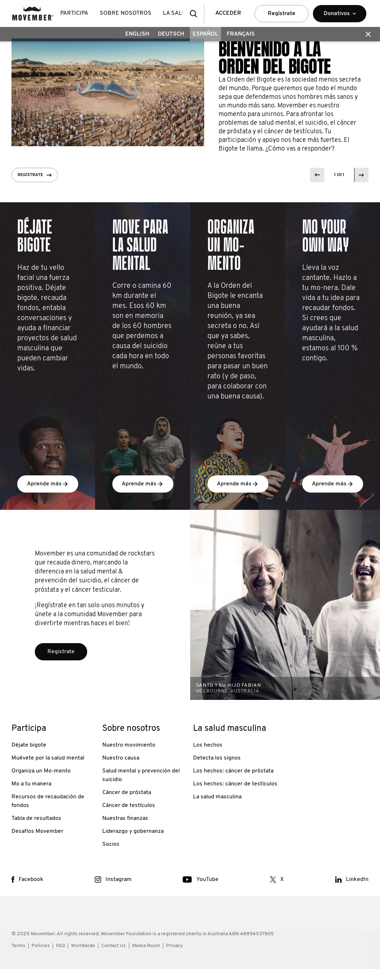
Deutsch (171, 34)
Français (241, 34)
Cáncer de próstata (126, 792)
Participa (74, 13)
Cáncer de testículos (128, 805)
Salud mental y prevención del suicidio (141, 775)
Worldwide (83, 946)
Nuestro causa (120, 758)
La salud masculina (217, 797)
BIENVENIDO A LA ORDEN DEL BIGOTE (275, 57)
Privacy (174, 946)
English (137, 34)
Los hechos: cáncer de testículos (235, 784)
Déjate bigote (28, 745)
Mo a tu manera (31, 784)
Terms (18, 946)
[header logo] (33, 13)
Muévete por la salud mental (47, 758)
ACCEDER (228, 13)
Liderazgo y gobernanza (133, 831)
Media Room (146, 946)
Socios (110, 844)
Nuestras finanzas (125, 818)
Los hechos (207, 745)
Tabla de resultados (36, 818)
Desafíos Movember (37, 831)
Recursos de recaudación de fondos (47, 801)
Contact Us (113, 946)
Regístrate (281, 14)
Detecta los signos (217, 758)
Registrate (61, 652)
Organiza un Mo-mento (41, 771)
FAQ (60, 946)
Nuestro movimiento (128, 745)
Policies (41, 946)
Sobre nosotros (125, 13)
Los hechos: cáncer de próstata (233, 771)
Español (205, 34)
